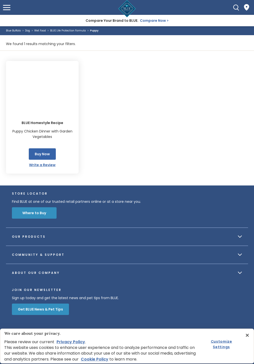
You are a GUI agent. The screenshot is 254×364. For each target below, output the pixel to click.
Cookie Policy (94, 359)
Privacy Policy (71, 342)
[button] (6, 7)
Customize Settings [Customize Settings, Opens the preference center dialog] (221, 344)
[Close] (247, 335)
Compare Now (153, 20)
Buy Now (42, 154)
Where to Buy (34, 212)
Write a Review (42, 164)
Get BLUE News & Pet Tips (40, 309)
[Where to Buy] (246, 7)
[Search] (236, 7)
